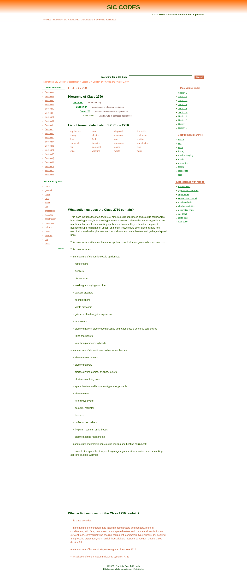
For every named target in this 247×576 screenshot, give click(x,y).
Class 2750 (122, 82)
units (72, 151)
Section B (49, 96)
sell (179, 143)
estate (181, 159)
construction (50, 219)
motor (47, 231)
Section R (49, 162)
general (48, 190)
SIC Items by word (53, 181)
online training (184, 186)
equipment (142, 135)
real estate (183, 171)
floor (72, 139)
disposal (118, 131)
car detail (182, 214)
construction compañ (187, 198)
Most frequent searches (190, 135)
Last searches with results (190, 182)
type (139, 147)
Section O (49, 150)
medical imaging (185, 155)
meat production (185, 202)
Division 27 (98, 82)
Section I (49, 125)
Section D (49, 104)
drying (73, 135)
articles (48, 227)
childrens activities (186, 206)
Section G (49, 117)
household (75, 143)
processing (50, 211)
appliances (75, 131)
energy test (183, 163)
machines (119, 143)
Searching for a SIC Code (114, 77)
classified (49, 215)
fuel (94, 139)
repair (47, 244)
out (46, 239)
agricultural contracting (188, 190)
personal (96, 147)
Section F (49, 113)
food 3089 (182, 222)
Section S (49, 166)
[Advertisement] (123, 48)
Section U (49, 175)
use (46, 207)
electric (95, 135)
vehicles (48, 235)
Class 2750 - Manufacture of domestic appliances (178, 14)
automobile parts (186, 210)
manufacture (143, 143)
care (94, 131)
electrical (118, 135)
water (139, 151)
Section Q (49, 158)
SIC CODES (123, 7)
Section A (49, 92)
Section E (49, 109)
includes (96, 143)
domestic (141, 131)
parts (47, 186)
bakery (181, 151)
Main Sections (53, 87)
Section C (85, 82)
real (180, 175)
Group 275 (110, 82)
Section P (49, 154)
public (47, 194)
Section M (49, 142)
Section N (49, 146)
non (72, 147)
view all (61, 248)
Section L (49, 137)
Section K (49, 133)
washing (96, 151)
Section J (49, 129)
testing (181, 167)
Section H (49, 121)
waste (117, 151)
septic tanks (183, 194)
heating (140, 139)
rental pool (183, 218)
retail (47, 198)
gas (116, 139)
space (117, 147)
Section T (49, 170)
